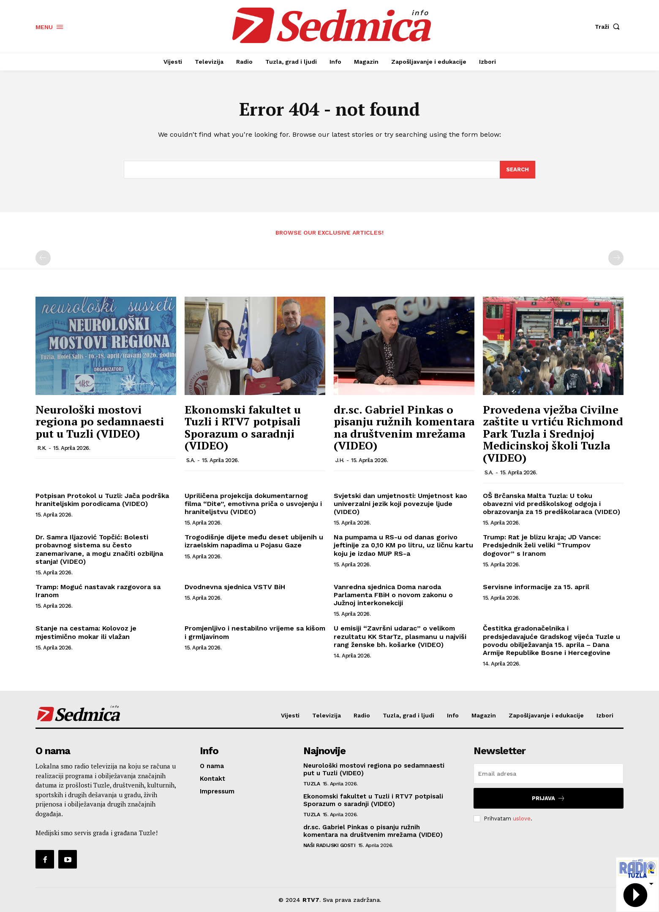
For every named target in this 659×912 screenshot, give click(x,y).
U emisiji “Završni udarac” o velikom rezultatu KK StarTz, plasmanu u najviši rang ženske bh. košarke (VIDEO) (400, 636)
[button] (609, 26)
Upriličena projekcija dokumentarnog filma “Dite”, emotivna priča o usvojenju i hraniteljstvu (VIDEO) (253, 504)
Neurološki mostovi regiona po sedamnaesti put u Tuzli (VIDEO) (99, 421)
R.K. (41, 448)
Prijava (548, 798)
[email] (549, 773)
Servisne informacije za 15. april (536, 587)
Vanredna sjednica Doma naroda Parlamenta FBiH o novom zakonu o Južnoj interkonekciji (393, 595)
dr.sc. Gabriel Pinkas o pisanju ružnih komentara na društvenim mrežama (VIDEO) (404, 427)
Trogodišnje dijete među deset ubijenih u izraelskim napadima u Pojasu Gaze (254, 541)
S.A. (190, 460)
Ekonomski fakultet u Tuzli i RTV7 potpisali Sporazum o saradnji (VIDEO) (243, 427)
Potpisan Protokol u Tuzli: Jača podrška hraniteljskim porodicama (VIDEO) (102, 500)
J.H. (339, 460)
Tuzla (311, 784)
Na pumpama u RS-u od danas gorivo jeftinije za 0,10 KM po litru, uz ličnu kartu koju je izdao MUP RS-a (403, 545)
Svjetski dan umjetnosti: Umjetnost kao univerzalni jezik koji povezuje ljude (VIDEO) (400, 504)
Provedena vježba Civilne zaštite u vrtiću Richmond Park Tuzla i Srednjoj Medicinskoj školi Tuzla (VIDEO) (553, 433)
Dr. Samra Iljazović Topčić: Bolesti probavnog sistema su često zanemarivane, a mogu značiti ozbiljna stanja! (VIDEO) (99, 549)
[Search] (517, 170)
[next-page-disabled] (616, 257)
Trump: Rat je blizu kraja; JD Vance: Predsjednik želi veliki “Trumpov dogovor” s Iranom (542, 545)
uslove (522, 818)
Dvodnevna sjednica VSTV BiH (235, 587)
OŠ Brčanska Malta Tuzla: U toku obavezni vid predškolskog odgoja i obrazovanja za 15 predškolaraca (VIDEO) (551, 504)
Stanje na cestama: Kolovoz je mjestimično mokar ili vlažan (85, 632)
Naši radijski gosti (329, 845)
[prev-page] (43, 257)
